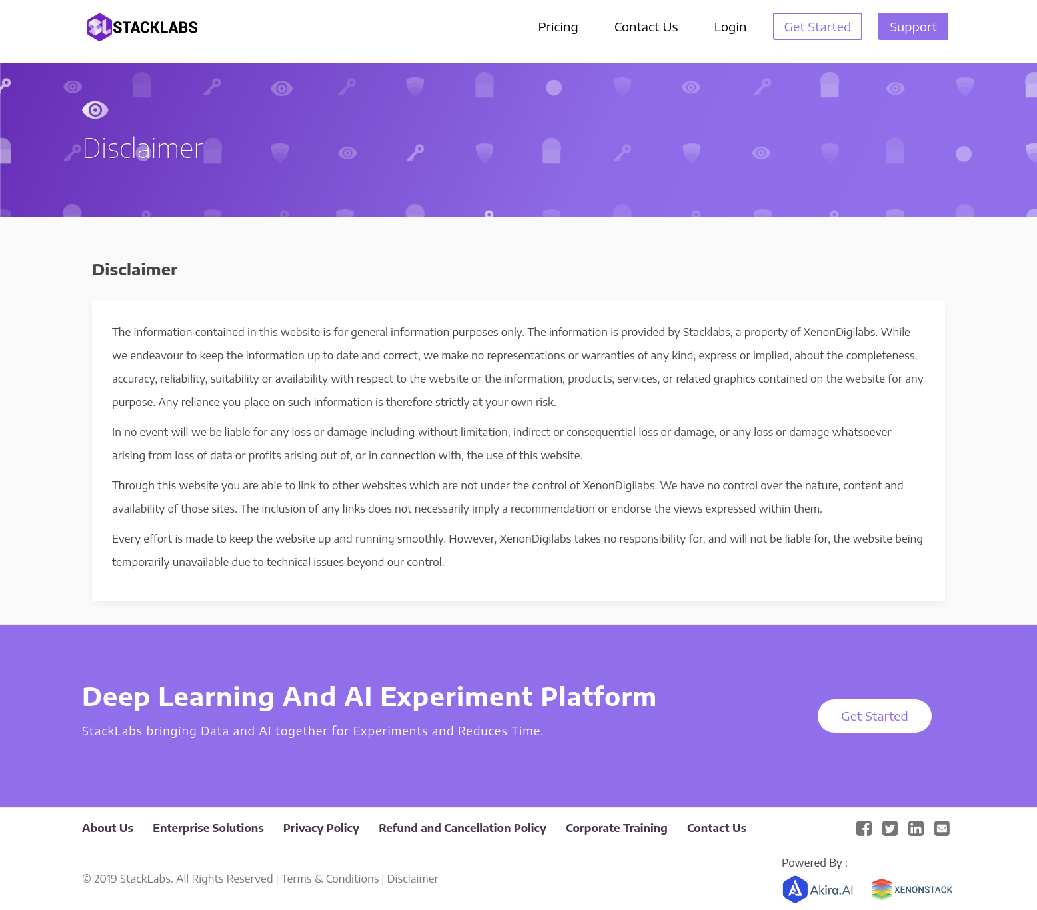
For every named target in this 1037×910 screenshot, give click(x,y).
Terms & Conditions (330, 878)
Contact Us (646, 26)
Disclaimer (413, 878)
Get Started (818, 26)
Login (730, 26)
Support (913, 26)
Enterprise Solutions (208, 828)
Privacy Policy (321, 828)
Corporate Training (617, 828)
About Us (107, 828)
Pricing (558, 26)
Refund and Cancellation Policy (462, 828)
